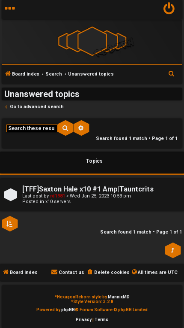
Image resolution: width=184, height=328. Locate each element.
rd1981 (57, 196)
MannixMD (119, 297)
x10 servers (58, 201)
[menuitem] (169, 9)
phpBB (68, 309)
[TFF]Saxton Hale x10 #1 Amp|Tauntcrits (88, 189)
